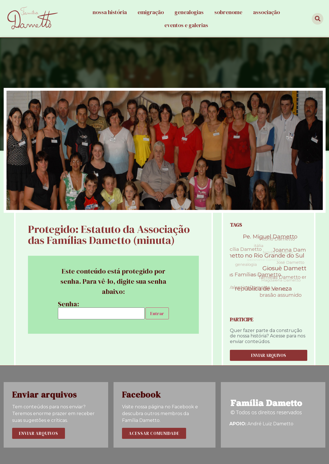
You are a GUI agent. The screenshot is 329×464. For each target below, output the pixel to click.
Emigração (151, 12)
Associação (266, 12)
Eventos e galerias (186, 25)
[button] (268, 355)
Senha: (101, 310)
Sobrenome (228, 12)
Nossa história (110, 12)
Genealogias (189, 12)
